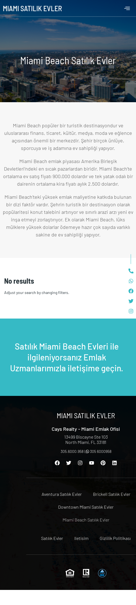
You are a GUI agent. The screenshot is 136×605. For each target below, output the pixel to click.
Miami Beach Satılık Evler (86, 519)
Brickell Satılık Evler (111, 494)
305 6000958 (98, 451)
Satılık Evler (52, 538)
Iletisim (81, 538)
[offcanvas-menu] (127, 8)
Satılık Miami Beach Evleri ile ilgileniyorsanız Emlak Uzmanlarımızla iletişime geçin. (66, 357)
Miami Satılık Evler (32, 8)
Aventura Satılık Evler (62, 494)
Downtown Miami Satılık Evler (86, 507)
